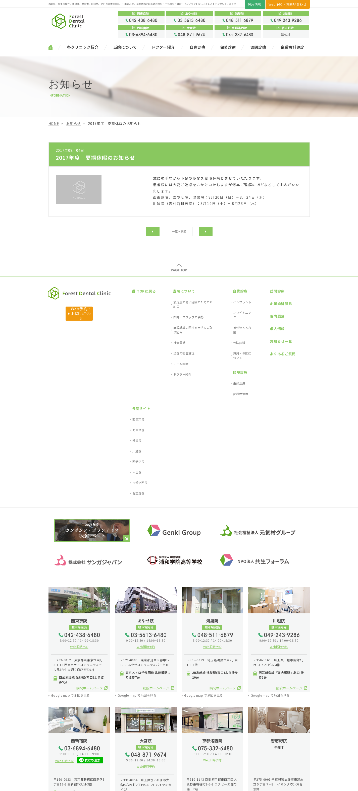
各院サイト (297, 287)
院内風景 (262, 300)
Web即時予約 (79, 489)
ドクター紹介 (163, 47)
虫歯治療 (227, 333)
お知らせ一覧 (266, 313)
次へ (205, 231)
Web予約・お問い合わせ (288, 4)
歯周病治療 (228, 339)
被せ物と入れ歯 (231, 306)
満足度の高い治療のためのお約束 (183, 294)
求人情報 (262, 307)
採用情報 (255, 4)
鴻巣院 (295, 306)
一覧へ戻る (179, 231)
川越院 (295, 312)
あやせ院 (297, 300)
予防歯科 (227, 312)
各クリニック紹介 (83, 47)
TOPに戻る (141, 287)
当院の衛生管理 (171, 318)
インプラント (230, 294)
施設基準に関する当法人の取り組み (185, 306)
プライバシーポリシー (91, 783)
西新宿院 (297, 318)
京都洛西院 (298, 330)
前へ (152, 231)
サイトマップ (60, 783)
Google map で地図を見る (70, 538)
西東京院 (297, 294)
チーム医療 (168, 324)
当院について (125, 47)
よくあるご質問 (268, 320)
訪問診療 (258, 47)
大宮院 (295, 324)
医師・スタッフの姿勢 (176, 300)
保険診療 (228, 47)
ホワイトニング (231, 300)
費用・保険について (234, 318)
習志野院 (297, 336)
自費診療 (198, 47)
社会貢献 (167, 312)
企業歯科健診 (292, 47)
